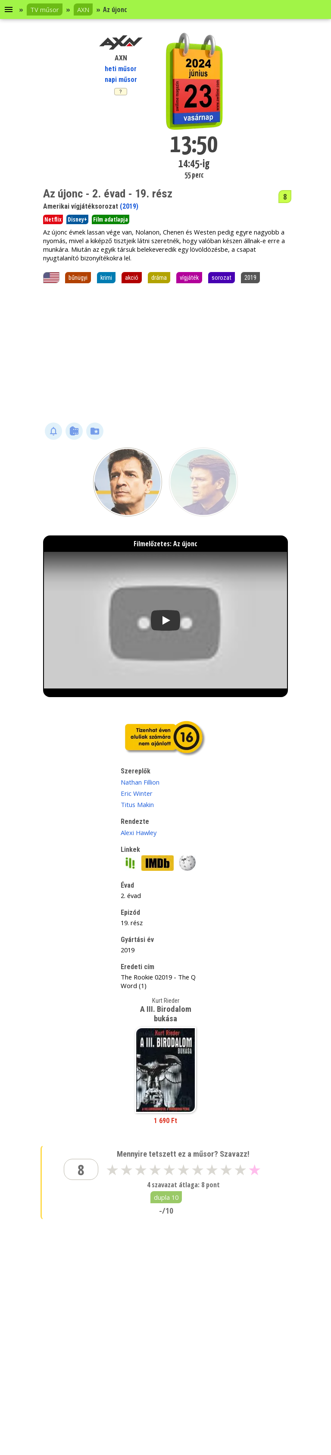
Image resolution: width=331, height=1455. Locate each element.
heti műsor (121, 69)
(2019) (129, 206)
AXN (83, 9)
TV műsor (44, 9)
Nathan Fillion (140, 782)
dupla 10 (166, 1197)
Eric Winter (137, 793)
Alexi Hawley (138, 832)
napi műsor (121, 79)
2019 (250, 278)
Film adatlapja (110, 219)
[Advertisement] (165, 353)
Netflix (53, 219)
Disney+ (77, 219)
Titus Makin (137, 804)
